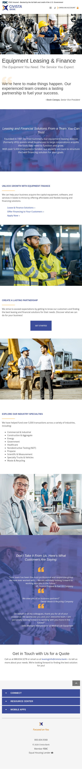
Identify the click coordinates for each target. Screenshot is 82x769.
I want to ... (71, 765)
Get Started (41, 325)
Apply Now (12, 215)
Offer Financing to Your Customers (24, 211)
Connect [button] (16, 693)
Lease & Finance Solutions (20, 207)
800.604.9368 (41, 739)
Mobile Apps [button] (18, 709)
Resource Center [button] (22, 701)
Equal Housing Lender (41, 752)
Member (41, 748)
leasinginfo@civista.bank (54, 659)
